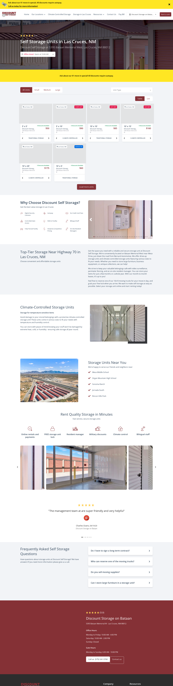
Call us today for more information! (23, 6)
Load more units (86, 188)
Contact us (119, 662)
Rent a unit (165, 14)
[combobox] (37, 54)
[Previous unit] (22, 138)
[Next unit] (49, 138)
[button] (95, 238)
